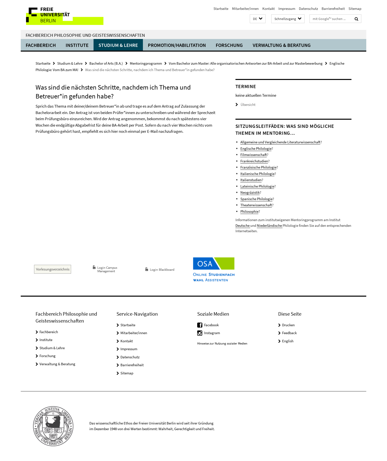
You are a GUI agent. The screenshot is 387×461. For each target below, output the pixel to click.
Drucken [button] (288, 325)
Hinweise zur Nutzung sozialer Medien (222, 343)
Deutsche (242, 225)
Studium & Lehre (118, 45)
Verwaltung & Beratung (282, 45)
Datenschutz (308, 8)
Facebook (211, 325)
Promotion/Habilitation (177, 45)
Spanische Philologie (256, 198)
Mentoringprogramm (146, 63)
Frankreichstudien (254, 161)
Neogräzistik (250, 192)
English (287, 341)
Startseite (220, 8)
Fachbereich (41, 45)
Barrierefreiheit (333, 8)
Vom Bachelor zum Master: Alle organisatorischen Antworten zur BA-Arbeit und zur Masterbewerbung (246, 63)
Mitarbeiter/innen (245, 8)
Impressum (286, 8)
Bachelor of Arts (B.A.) (106, 63)
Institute (77, 45)
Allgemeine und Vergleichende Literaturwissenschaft (280, 142)
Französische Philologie (258, 167)
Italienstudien (251, 179)
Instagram (212, 332)
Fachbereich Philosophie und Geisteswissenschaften (85, 35)
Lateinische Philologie (257, 186)
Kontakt (268, 8)
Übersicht (245, 104)
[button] (258, 18)
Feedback (289, 332)
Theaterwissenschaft (256, 205)
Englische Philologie (255, 148)
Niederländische (270, 225)
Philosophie (249, 211)
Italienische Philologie (257, 173)
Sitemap (354, 8)
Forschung (229, 45)
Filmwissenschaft (253, 154)
